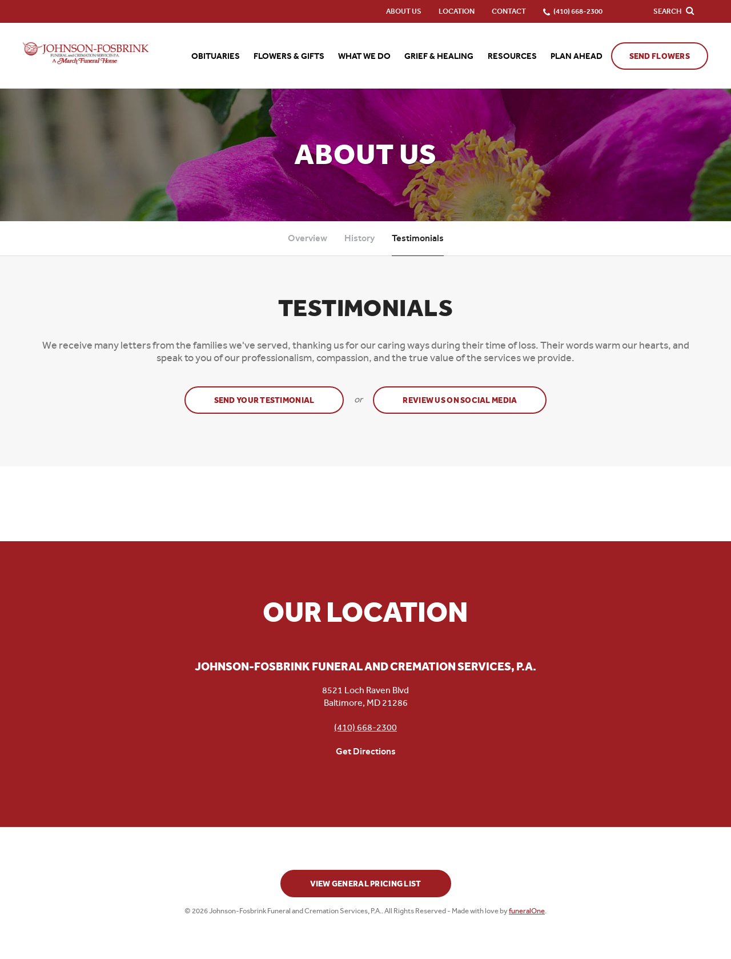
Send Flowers (659, 56)
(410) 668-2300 (365, 727)
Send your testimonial (264, 400)
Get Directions (366, 751)
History (359, 238)
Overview (307, 238)
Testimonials (418, 238)
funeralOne (527, 910)
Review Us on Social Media (460, 400)
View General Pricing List (365, 884)
